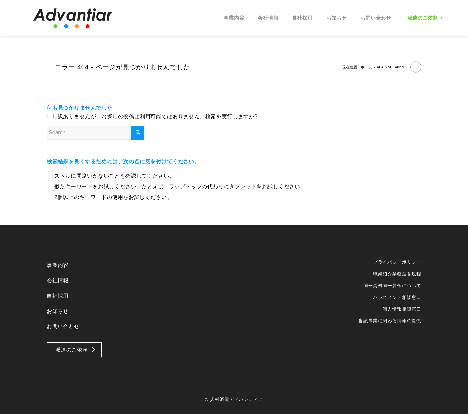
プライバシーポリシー (397, 262)
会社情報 (58, 280)
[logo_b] (72, 18)
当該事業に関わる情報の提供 (389, 320)
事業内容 (58, 265)
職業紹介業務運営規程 (397, 273)
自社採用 (58, 296)
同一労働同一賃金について (392, 285)
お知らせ (58, 311)
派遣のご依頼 (71, 350)
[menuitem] (233, 18)
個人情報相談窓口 (402, 309)
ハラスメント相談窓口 (397, 297)
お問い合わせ (63, 326)
